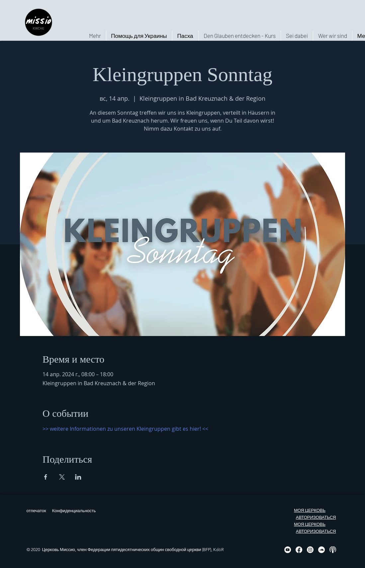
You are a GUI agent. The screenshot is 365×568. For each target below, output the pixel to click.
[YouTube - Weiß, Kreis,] (287, 549)
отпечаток (36, 510)
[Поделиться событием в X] (62, 477)
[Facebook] (299, 549)
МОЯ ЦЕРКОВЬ (309, 510)
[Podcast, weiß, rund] (332, 549)
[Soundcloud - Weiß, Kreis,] (321, 549)
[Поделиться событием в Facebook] (46, 477)
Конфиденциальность (74, 510)
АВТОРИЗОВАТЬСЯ (316, 517)
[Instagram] (310, 549)
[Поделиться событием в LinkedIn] (78, 477)
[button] (332, 36)
